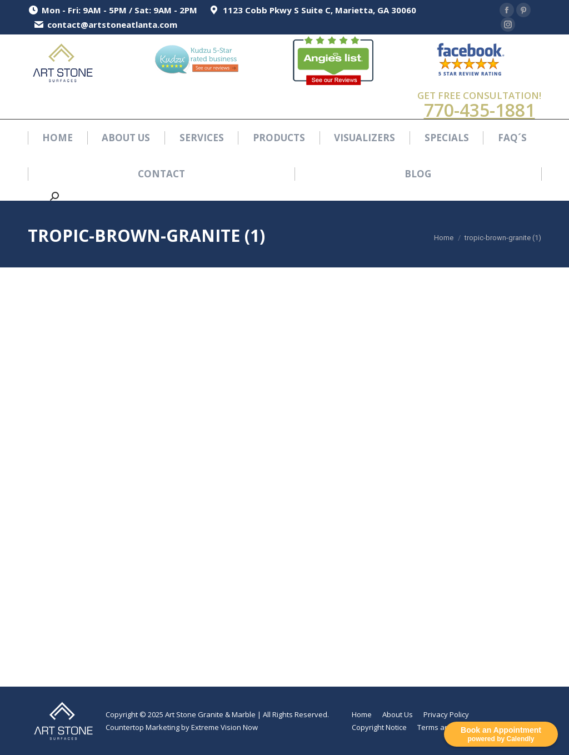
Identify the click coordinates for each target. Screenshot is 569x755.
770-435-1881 (479, 110)
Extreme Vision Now (224, 727)
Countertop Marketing (142, 727)
